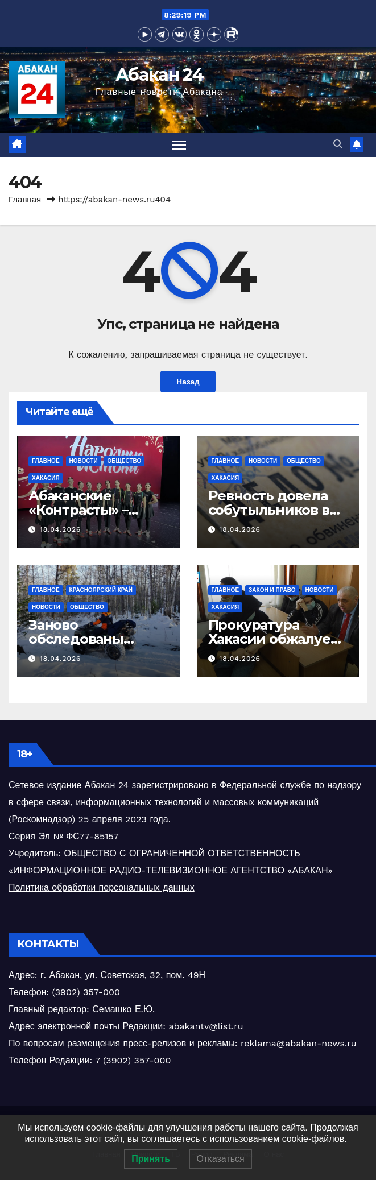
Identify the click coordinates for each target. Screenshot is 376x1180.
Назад (187, 381)
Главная (25, 199)
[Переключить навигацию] (179, 144)
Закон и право (272, 590)
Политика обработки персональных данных (102, 887)
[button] (337, 144)
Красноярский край (101, 590)
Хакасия (46, 478)
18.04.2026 (60, 529)
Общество (125, 461)
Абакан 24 (159, 74)
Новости (83, 461)
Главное (46, 461)
